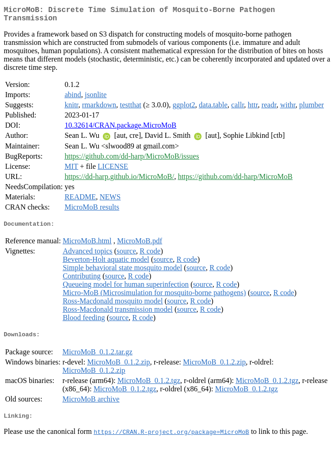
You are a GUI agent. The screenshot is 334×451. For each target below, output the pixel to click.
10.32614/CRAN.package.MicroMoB (120, 129)
